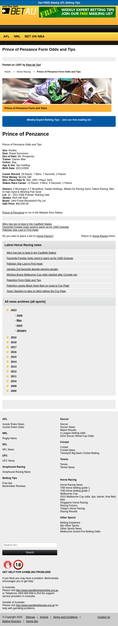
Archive (44, 617)
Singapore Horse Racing (74, 502)
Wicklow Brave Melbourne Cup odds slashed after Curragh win (42, 274)
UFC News (8, 460)
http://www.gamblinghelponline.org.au (37, 590)
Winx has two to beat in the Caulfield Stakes (27, 224)
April (19, 325)
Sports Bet (32, 621)
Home (7, 71)
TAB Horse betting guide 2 (75, 490)
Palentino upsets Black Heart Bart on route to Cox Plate (38, 285)
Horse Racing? (45, 236)
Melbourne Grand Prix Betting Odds (80, 531)
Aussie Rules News (13, 424)
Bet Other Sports (69, 525)
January (21, 330)
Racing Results (68, 511)
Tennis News (67, 467)
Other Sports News (71, 528)
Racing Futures (68, 505)
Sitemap (30, 617)
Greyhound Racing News (16, 471)
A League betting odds (72, 433)
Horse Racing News (71, 484)
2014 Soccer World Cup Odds (77, 436)
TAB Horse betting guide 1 (75, 487)
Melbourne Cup (69, 493)
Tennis (64, 464)
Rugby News (9, 438)
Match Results (68, 430)
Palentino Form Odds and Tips (24, 280)
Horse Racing (24, 71)
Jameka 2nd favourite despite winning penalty (32, 269)
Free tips (7, 483)
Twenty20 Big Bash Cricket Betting (79, 453)
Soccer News (67, 427)
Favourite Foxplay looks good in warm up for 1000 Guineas (35, 227)
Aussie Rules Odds (13, 427)
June (19, 315)
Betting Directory (11, 621)
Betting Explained (70, 522)
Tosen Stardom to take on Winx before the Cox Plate (36, 291)
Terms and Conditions (65, 617)
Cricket (64, 447)
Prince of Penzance (13, 212)
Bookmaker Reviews (13, 486)
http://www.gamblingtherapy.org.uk (35, 605)
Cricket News (67, 450)
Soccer (64, 424)
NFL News (8, 449)
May (19, 320)
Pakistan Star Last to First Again (20, 229)
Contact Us (103, 617)
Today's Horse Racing (72, 508)
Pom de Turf (33, 64)
